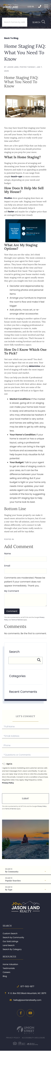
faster (11, 211)
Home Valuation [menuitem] (10, 964)
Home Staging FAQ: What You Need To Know (25, 52)
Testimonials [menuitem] (9, 968)
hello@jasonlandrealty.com (25, 1000)
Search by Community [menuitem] (13, 937)
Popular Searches (13, 880)
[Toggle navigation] (46, 6)
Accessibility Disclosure (33, 1037)
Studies (8, 198)
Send (25, 798)
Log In (31, 6)
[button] (39, 22)
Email (7, 565)
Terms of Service (17, 620)
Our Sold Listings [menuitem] (10, 941)
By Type (8, 889)
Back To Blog (11, 38)
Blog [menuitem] (5, 976)
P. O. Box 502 (25, 993)
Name (7, 553)
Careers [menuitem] (6, 972)
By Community (11, 871)
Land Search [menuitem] (9, 945)
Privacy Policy (8, 783)
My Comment (11, 591)
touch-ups (16, 176)
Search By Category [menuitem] (12, 949)
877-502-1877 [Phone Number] (39, 6)
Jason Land (13, 67)
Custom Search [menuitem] (10, 933)
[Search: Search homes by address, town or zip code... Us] (14, 22)
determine (34, 366)
